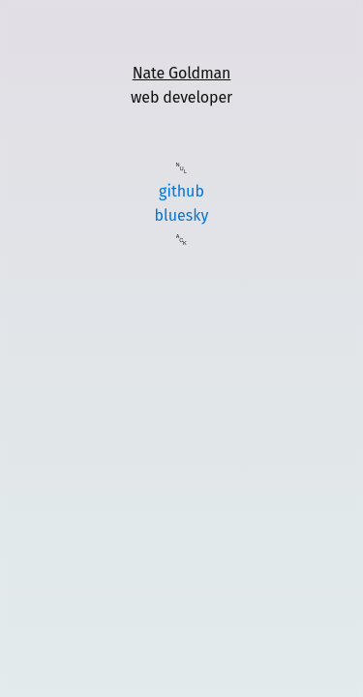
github (181, 191)
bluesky (182, 215)
